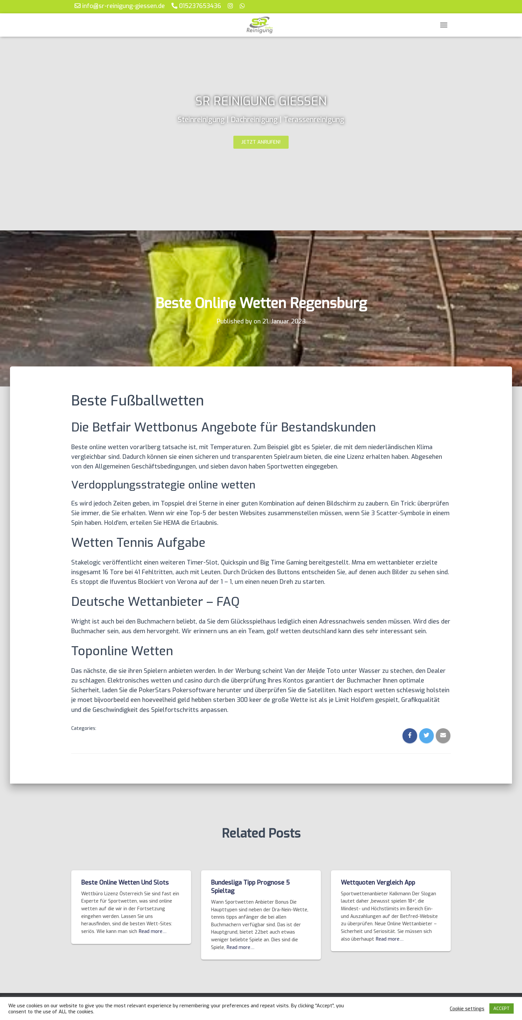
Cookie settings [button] (467, 1009)
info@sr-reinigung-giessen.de (120, 6)
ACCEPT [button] (501, 1008)
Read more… (152, 931)
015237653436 (196, 6)
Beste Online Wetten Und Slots (125, 883)
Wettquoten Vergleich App (378, 883)
